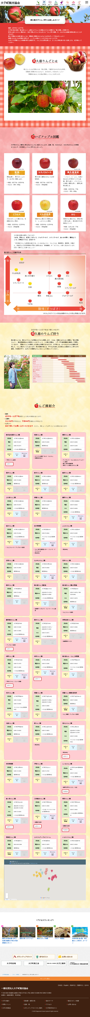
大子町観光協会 (10, 2)
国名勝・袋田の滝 (29, 1001)
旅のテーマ (49, 1001)
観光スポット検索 (73, 1001)
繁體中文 (80, 985)
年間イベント (6, 1004)
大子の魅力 (5, 1001)
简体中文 (73, 985)
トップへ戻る (45, 978)
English (66, 985)
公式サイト (9, 464)
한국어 (87, 985)
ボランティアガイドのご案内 (33, 1008)
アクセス (49, 1004)
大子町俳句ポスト (51, 1008)
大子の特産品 (6, 1008)
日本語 (60, 985)
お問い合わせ (72, 1004)
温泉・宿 (27, 1004)
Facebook (65, 791)
